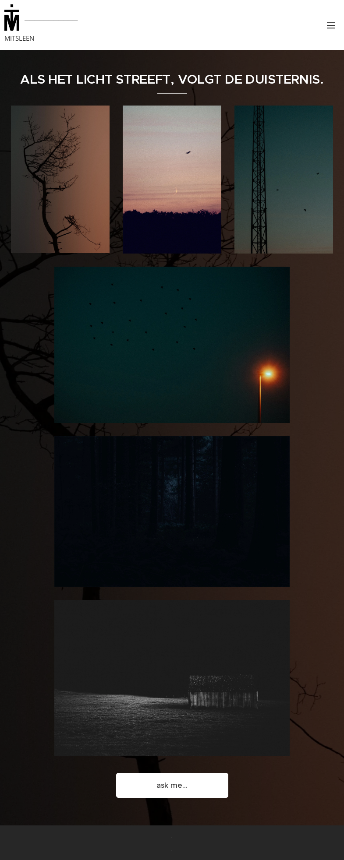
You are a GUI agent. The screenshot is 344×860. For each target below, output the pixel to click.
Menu (331, 25)
